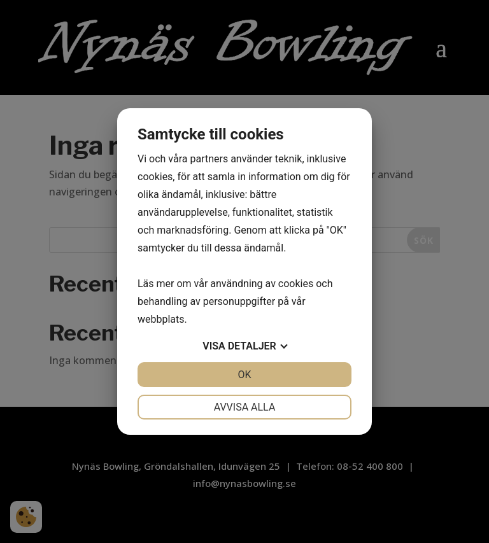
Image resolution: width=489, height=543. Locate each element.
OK (244, 375)
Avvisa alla (245, 407)
